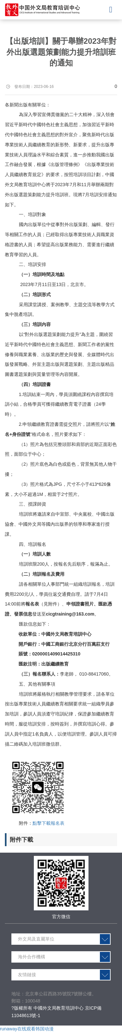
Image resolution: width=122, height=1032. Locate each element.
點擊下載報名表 (48, 823)
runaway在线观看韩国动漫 (27, 1028)
